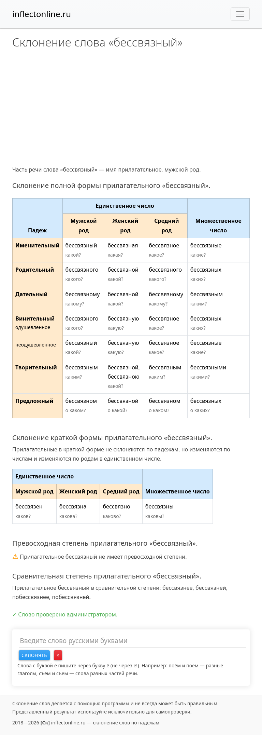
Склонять (34, 655)
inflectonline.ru (41, 13)
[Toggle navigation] (240, 14)
